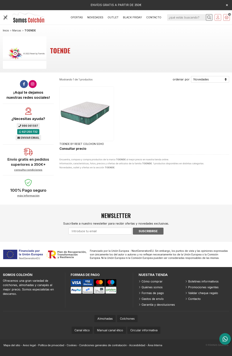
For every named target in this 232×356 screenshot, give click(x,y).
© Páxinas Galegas (217, 345)
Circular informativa (144, 330)
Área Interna (155, 345)
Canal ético (82, 330)
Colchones (127, 318)
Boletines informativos (203, 281)
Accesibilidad (137, 345)
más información (28, 195)
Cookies (72, 345)
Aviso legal (29, 345)
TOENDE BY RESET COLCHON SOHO (81, 143)
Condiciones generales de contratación (103, 345)
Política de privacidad (51, 345)
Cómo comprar (152, 281)
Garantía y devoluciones (158, 304)
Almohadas (105, 318)
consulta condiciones (28, 169)
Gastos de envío (153, 299)
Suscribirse (148, 231)
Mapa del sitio (12, 345)
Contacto (194, 299)
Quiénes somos (152, 287)
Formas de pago (153, 293)
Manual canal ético (110, 330)
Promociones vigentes (203, 287)
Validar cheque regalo (203, 293)
